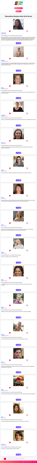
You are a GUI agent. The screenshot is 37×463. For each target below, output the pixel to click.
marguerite (3, 115)
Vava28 (2, 170)
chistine (2, 252)
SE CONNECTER (18, 11)
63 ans (6, 116)
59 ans (6, 390)
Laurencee (3, 142)
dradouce (2, 334)
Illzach (2, 253)
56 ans (5, 445)
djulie (2, 389)
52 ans (5, 143)
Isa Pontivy (3, 444)
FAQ (23, 461)
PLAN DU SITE (29, 461)
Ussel (2, 143)
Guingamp (3, 390)
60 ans (7, 88)
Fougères (2, 116)
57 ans (5, 33)
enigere (2, 307)
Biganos (2, 308)
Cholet (2, 225)
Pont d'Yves (3, 61)
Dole (2, 198)
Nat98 (2, 279)
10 (21, 458)
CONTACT (34, 461)
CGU (25, 461)
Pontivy (2, 445)
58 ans (7, 61)
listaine (2, 224)
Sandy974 (3, 60)
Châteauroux (3, 335)
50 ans (7, 335)
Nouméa (2, 280)
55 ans (6, 308)
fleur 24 (2, 197)
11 (23, 458)
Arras (2, 33)
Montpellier (3, 88)
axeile (2, 416)
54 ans (5, 225)
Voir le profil (18, 43)
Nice (2, 417)
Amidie (2, 87)
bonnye (2, 362)
